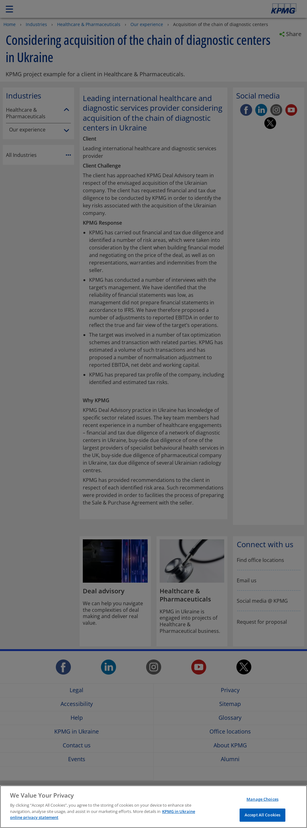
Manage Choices (262, 799)
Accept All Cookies (262, 815)
